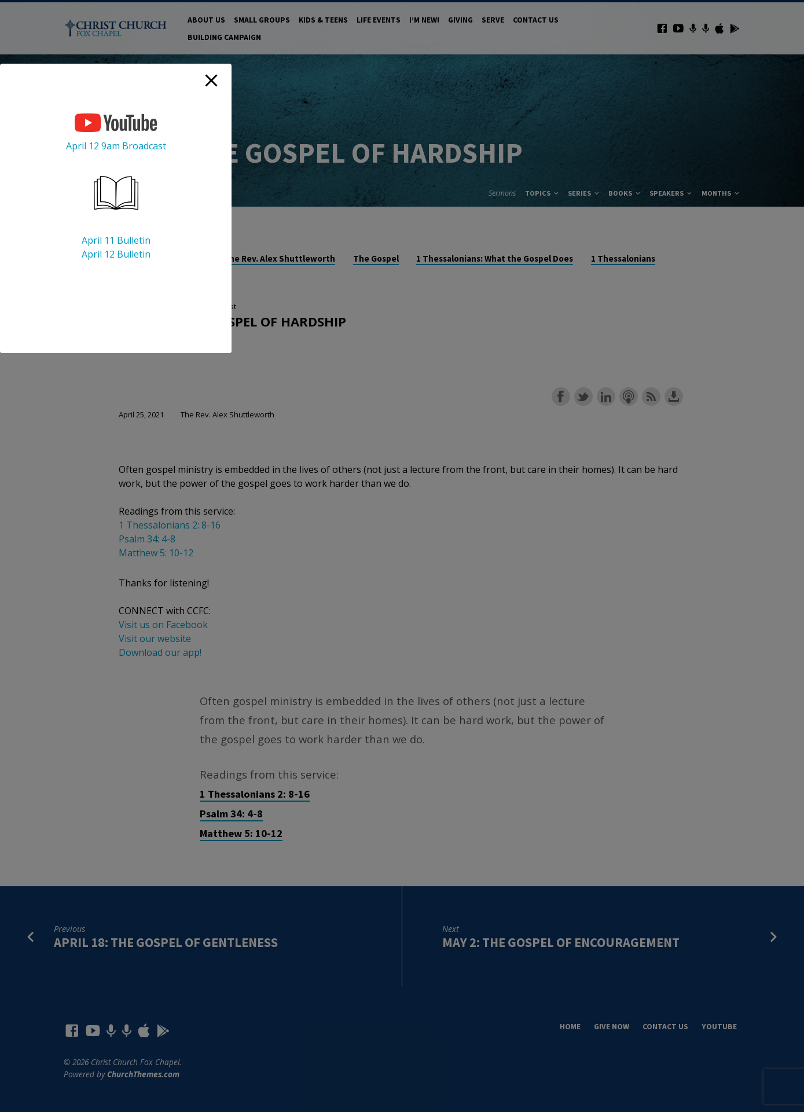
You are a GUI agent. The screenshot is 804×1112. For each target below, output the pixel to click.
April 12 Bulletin (116, 254)
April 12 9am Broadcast (116, 146)
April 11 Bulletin (116, 240)
